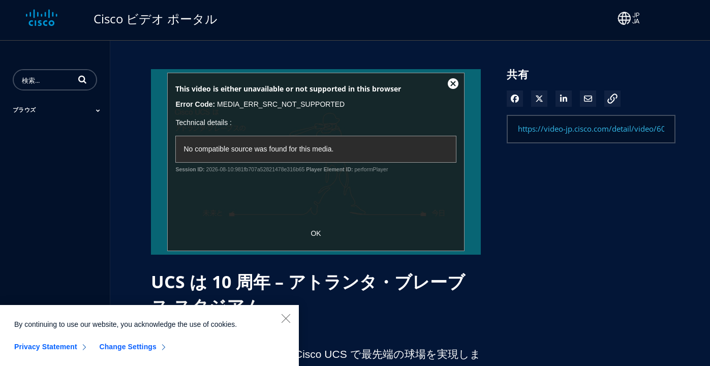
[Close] (286, 322)
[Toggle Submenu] (98, 110)
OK (316, 233)
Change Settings (128, 351)
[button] (82, 79)
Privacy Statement (45, 351)
